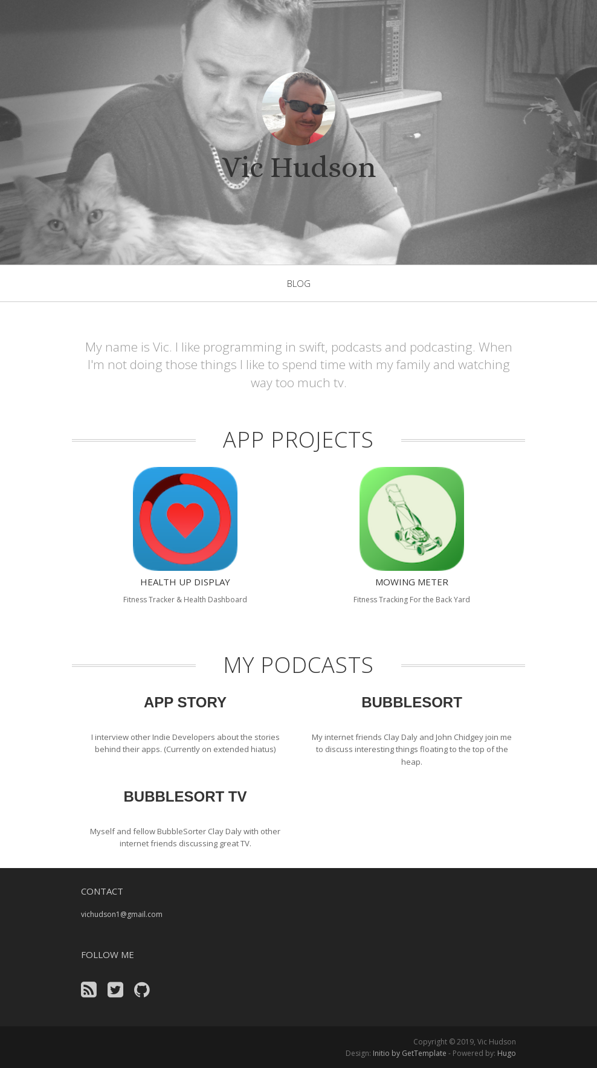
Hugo (506, 1053)
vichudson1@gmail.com (122, 914)
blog (299, 283)
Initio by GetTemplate (410, 1053)
